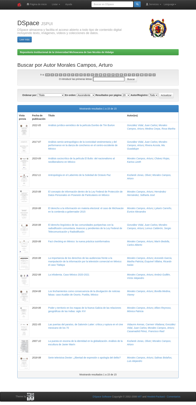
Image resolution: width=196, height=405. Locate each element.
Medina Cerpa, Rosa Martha (160, 128)
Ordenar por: (29, 95)
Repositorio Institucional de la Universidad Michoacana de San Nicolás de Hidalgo (67, 52)
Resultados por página (108, 95)
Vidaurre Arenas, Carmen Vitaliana (145, 324)
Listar (56, 4)
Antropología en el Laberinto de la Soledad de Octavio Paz (79, 175)
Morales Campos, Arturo (140, 158)
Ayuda (68, 4)
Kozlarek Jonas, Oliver (139, 175)
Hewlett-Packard (156, 396)
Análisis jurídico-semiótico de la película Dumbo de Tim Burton (81, 125)
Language (170, 4)
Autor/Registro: (139, 95)
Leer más (25, 39)
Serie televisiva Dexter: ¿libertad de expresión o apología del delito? (84, 357)
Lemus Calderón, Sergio (158, 228)
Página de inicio (37, 4)
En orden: (70, 95)
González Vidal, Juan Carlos (142, 125)
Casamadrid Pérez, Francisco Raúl (145, 331)
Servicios (153, 4)
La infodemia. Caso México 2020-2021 (68, 274)
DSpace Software (102, 396)
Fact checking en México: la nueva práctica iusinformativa (79, 241)
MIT (139, 396)
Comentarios (173, 396)
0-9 (47, 75)
